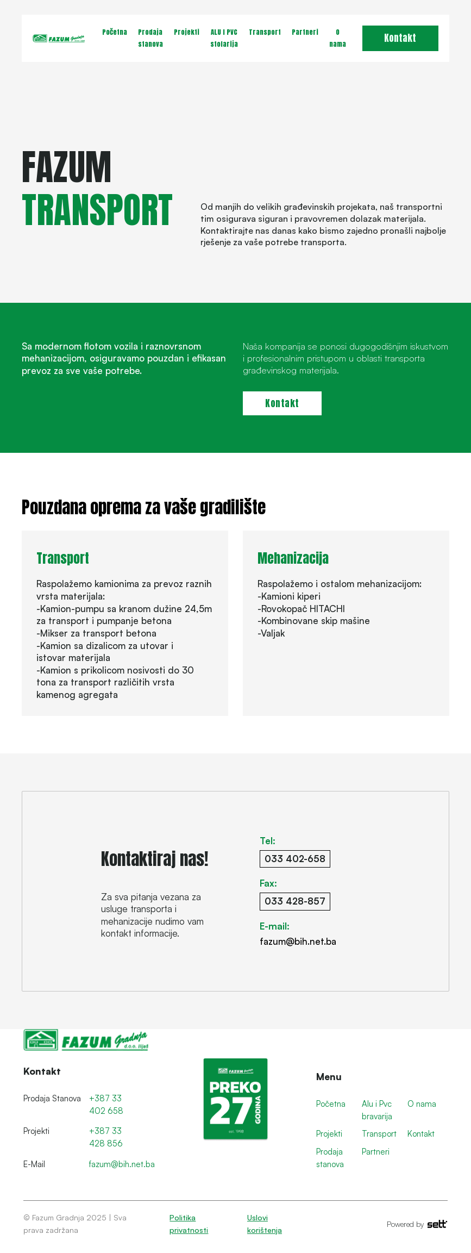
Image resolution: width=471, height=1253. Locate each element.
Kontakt (400, 38)
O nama (337, 38)
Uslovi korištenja (264, 1224)
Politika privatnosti (188, 1224)
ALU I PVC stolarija (224, 38)
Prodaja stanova (150, 38)
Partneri (305, 32)
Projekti (186, 32)
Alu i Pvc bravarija (377, 1110)
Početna (114, 32)
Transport (265, 32)
